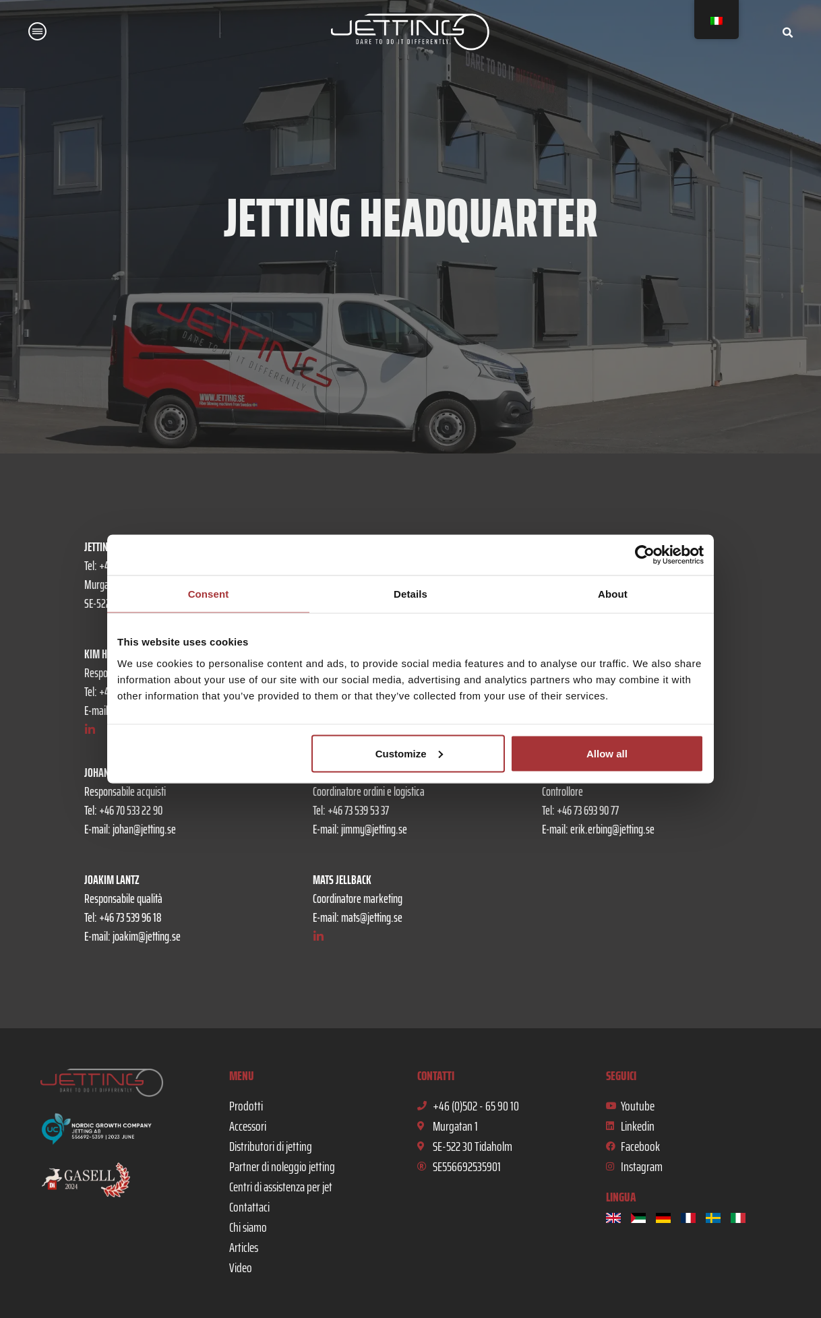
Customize (409, 753)
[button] (37, 33)
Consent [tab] (208, 594)
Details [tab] (410, 594)
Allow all (607, 753)
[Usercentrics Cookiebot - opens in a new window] (645, 555)
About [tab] (613, 594)
